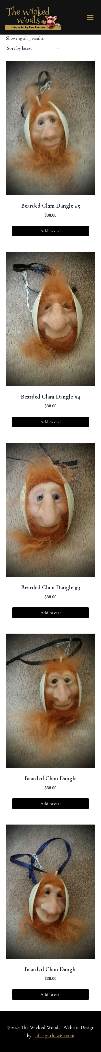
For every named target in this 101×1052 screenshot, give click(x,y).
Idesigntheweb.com (54, 1035)
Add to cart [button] (50, 231)
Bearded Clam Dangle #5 (50, 205)
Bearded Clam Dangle (50, 778)
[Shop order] (33, 48)
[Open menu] (90, 17)
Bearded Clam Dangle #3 (50, 587)
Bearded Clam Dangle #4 (50, 396)
